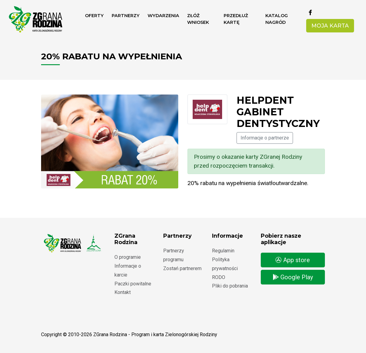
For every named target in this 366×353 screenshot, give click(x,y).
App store (292, 260)
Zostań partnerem (182, 268)
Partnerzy (126, 15)
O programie (127, 257)
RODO (218, 277)
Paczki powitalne (132, 284)
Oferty (94, 15)
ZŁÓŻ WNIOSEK (198, 19)
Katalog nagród (276, 19)
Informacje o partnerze (265, 138)
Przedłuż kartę (236, 19)
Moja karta (330, 25)
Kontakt (122, 292)
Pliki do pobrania (230, 286)
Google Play (293, 277)
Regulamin (223, 251)
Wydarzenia (163, 15)
